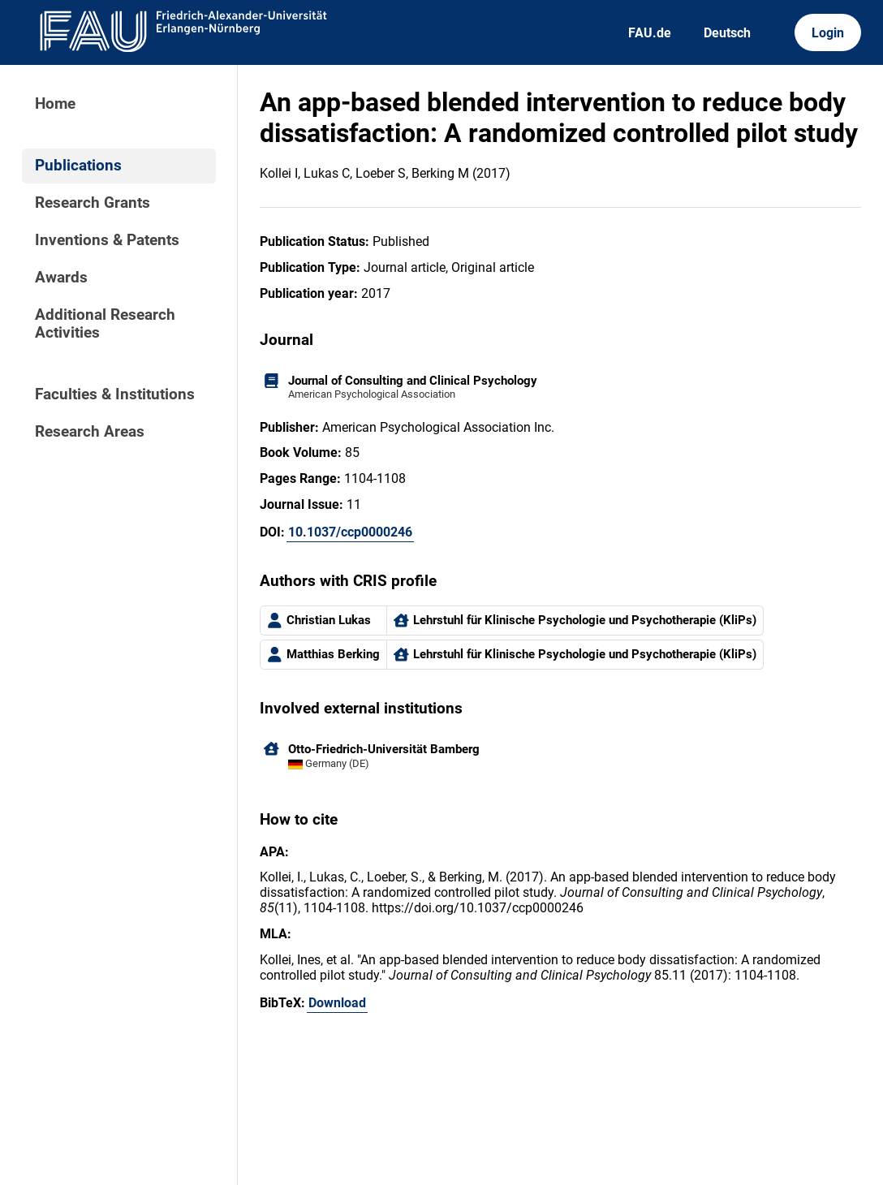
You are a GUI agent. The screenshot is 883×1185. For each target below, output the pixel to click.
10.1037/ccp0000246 (350, 532)
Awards (61, 278)
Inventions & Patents (107, 240)
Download (337, 1002)
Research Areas (89, 432)
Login (828, 33)
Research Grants (92, 203)
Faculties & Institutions (115, 394)
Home (55, 104)
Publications (78, 166)
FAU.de (649, 33)
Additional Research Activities (105, 324)
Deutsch (727, 33)
